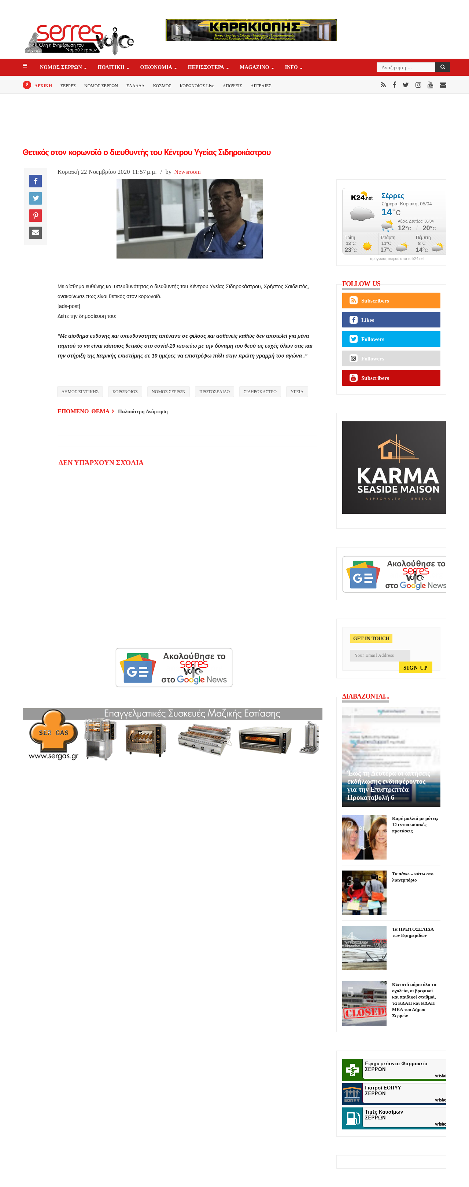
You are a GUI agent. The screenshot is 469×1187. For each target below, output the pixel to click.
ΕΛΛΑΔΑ (135, 85)
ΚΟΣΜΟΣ (162, 85)
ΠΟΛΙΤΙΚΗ (112, 68)
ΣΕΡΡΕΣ (68, 85)
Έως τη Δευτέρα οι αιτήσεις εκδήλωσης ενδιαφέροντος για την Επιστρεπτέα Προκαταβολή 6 (388, 785)
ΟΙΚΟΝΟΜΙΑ (156, 68)
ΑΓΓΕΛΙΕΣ (261, 85)
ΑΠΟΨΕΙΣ (232, 85)
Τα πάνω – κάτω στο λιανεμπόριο (412, 877)
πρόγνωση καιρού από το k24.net (397, 259)
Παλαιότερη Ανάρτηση (143, 411)
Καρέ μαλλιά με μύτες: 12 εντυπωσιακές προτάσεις (415, 825)
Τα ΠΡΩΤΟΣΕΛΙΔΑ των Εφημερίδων (412, 932)
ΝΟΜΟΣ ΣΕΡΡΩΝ (61, 68)
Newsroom (187, 172)
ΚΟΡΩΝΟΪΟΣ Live (197, 85)
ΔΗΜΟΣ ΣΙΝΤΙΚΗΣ (80, 391)
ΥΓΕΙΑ (297, 391)
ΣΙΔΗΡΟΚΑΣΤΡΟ (260, 391)
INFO (292, 68)
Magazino (255, 68)
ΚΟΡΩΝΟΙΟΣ (125, 391)
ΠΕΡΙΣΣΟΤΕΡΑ (206, 68)
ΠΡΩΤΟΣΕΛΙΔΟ (214, 391)
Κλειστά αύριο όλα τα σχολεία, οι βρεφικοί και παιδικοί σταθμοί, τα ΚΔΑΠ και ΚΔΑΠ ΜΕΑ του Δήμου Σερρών (414, 1000)
